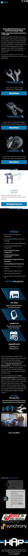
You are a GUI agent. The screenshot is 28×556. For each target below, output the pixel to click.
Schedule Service (14, 204)
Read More (14, 93)
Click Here (16, 328)
